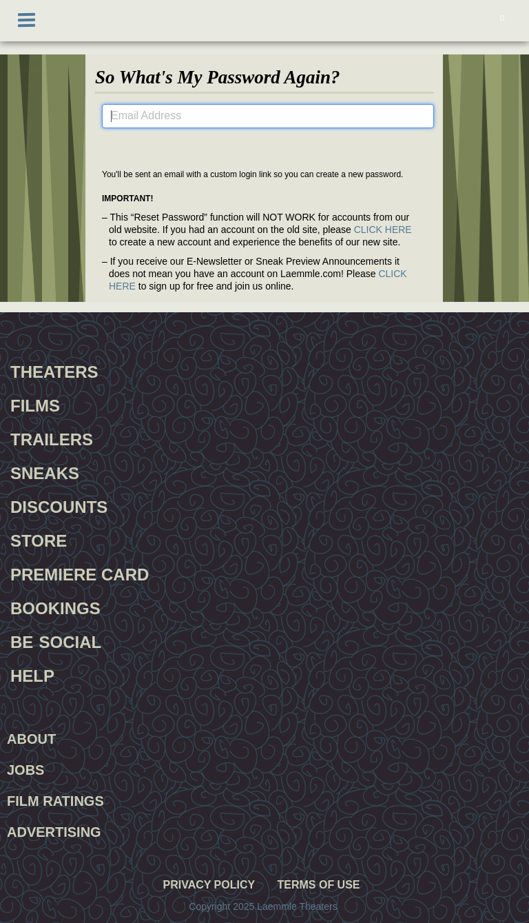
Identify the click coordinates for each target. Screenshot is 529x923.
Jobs (25, 770)
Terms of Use (318, 885)
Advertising (54, 832)
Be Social (55, 640)
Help (32, 674)
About (31, 739)
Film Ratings (55, 801)
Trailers (51, 438)
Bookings (55, 606)
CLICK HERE (383, 229)
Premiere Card (79, 573)
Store (38, 539)
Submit (267, 145)
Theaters (54, 370)
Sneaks (44, 471)
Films (35, 404)
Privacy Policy (209, 885)
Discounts (58, 505)
